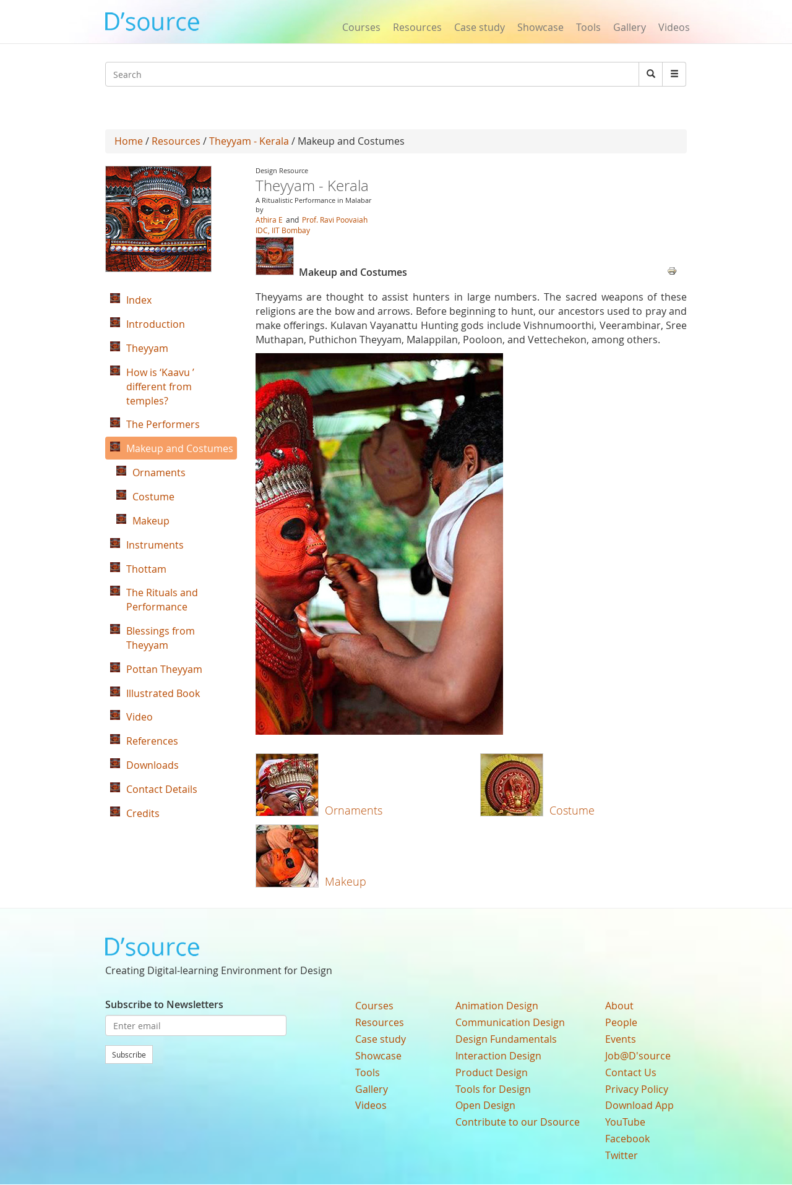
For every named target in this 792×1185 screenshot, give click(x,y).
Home (128, 141)
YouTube (625, 1122)
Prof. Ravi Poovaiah (335, 220)
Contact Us (630, 1072)
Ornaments (353, 810)
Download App (639, 1105)
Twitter (621, 1155)
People (621, 1022)
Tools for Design (493, 1089)
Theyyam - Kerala (249, 141)
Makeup (345, 881)
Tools (588, 27)
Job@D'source (638, 1056)
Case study (479, 27)
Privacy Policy (636, 1089)
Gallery (629, 27)
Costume (572, 810)
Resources (417, 27)
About (619, 1005)
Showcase (540, 27)
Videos (674, 27)
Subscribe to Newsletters (164, 1004)
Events (620, 1039)
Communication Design (510, 1022)
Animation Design (496, 1005)
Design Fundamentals (506, 1039)
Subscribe (129, 1054)
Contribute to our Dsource (517, 1122)
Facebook (627, 1138)
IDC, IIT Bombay (283, 230)
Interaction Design (498, 1056)
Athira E (269, 220)
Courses (361, 27)
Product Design (491, 1072)
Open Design (485, 1105)
